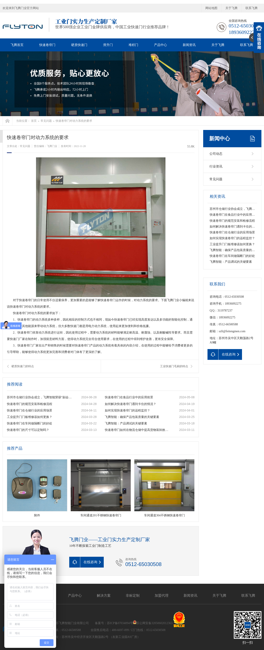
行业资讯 (215, 166)
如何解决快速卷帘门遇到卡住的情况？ (130, 404)
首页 (34, 120)
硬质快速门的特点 (22, 366)
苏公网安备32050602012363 (154, 623)
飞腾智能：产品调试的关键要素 (126, 423)
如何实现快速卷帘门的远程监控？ (127, 410)
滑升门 (108, 45)
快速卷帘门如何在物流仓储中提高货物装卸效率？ (137, 430)
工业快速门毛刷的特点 (174, 366)
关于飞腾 (231, 8)
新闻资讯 (189, 45)
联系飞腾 (251, 8)
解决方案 (104, 595)
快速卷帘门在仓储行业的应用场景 (29, 410)
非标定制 (133, 595)
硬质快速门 (79, 45)
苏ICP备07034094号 (120, 623)
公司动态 (215, 153)
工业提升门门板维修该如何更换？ (29, 417)
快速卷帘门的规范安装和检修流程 (29, 404)
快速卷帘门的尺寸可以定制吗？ (28, 430)
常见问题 (46, 120)
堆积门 (133, 45)
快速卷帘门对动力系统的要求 (74, 120)
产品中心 (160, 45)
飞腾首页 (17, 45)
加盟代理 (161, 595)
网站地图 (211, 8)
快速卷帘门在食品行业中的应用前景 (129, 397)
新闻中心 (219, 138)
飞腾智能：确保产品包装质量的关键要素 (132, 417)
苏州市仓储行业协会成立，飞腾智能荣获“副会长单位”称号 (39, 397)
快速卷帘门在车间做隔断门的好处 (29, 423)
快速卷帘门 (47, 45)
